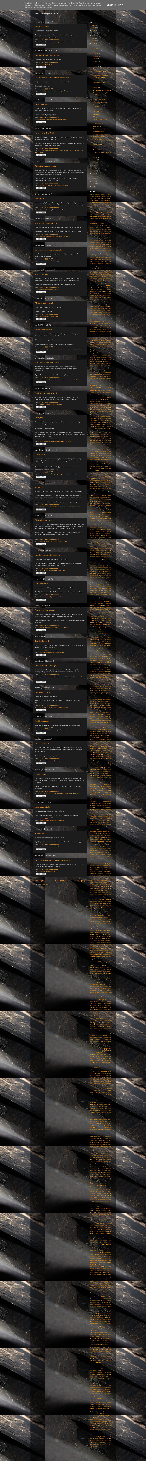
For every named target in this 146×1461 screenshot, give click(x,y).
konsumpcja (94, 620)
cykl (110, 323)
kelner (104, 575)
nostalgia (105, 826)
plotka (99, 917)
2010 (93, 186)
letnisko (107, 666)
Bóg (107, 288)
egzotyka (103, 407)
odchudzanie (99, 843)
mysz (105, 754)
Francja (42, 404)
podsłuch (42, 541)
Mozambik (105, 750)
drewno (102, 380)
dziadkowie (102, 395)
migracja (100, 727)
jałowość (56, 506)
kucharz (101, 651)
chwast (91, 314)
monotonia (93, 746)
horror (99, 509)
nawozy (97, 775)
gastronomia (108, 457)
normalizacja (108, 824)
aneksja (96, 218)
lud (96, 679)
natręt (98, 773)
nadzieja (98, 760)
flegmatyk (109, 446)
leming (95, 666)
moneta (98, 744)
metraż (109, 718)
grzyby (106, 488)
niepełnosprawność (106, 794)
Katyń (109, 571)
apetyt (101, 225)
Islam (104, 541)
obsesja (102, 835)
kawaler (95, 573)
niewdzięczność (94, 814)
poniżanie (103, 950)
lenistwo (99, 666)
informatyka (93, 527)
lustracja (101, 681)
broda (103, 291)
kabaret (42, 210)
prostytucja (58, 820)
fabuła (108, 434)
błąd (102, 284)
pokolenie (104, 938)
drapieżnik (98, 380)
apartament (92, 225)
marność (100, 699)
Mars (91, 701)
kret (95, 639)
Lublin (91, 679)
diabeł (109, 359)
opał (105, 860)
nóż (94, 829)
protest (52, 652)
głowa (45, 64)
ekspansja (92, 413)
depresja (109, 354)
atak (110, 237)
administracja (93, 198)
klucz (104, 586)
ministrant (99, 733)
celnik (91, 302)
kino (104, 579)
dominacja (92, 372)
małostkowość (107, 692)
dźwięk (109, 401)
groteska (99, 484)
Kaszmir (107, 569)
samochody (48, 846)
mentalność (92, 718)
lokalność (42, 236)
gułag (110, 488)
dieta (41, 793)
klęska (109, 582)
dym (110, 385)
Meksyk (109, 714)
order (110, 865)
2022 (93, 35)
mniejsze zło (93, 739)
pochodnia (99, 923)
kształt (109, 649)
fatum (97, 440)
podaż (97, 927)
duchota (91, 383)
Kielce (99, 577)
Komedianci (39, 199)
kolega (101, 592)
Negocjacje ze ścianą (42, 743)
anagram (109, 214)
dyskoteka (92, 392)
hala (101, 491)
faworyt (109, 440)
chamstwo (108, 304)
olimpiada (99, 858)
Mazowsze (101, 709)
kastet (110, 567)
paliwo (92, 880)
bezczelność (108, 261)
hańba (95, 493)
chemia (91, 308)
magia (109, 688)
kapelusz (92, 562)
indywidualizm (103, 524)
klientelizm (95, 584)
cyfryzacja (106, 323)
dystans (104, 394)
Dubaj (106, 382)
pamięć (103, 880)
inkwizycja (92, 529)
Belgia (107, 259)
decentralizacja (97, 340)
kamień (91, 558)
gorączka (109, 474)
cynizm (92, 325)
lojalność (98, 675)
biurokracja (100, 280)
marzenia (101, 703)
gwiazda (105, 490)
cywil (110, 325)
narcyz (56, 261)
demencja (101, 348)
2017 (93, 168)
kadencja (95, 554)
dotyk (95, 378)
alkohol (98, 208)
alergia (105, 206)
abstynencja (98, 196)
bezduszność (100, 263)
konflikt (102, 611)
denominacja (103, 352)
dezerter (91, 359)
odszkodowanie (93, 848)
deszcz (109, 355)
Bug (100, 297)
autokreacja (103, 242)
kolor (110, 594)
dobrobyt (92, 367)
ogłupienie (106, 850)
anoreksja (100, 220)
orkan (91, 869)
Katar (96, 571)
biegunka (95, 276)
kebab (100, 575)
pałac (98, 880)
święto (56, 316)
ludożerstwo (93, 681)
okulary (99, 856)
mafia (101, 688)
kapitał (105, 562)
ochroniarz (93, 841)
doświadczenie (107, 376)
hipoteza (100, 501)
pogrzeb (109, 936)
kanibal (106, 560)
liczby (95, 669)
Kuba (91, 651)
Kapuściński (105, 563)
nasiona (109, 769)
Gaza (101, 459)
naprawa (92, 767)
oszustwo (93, 873)
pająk (95, 879)
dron (110, 380)
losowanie (92, 677)
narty (95, 769)
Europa (42, 474)
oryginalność (97, 869)
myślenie (49, 64)
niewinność (93, 816)
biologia (109, 278)
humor (105, 510)
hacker (91, 491)
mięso (91, 727)
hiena (104, 497)
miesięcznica (108, 724)
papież (91, 886)
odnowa (91, 845)
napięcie (100, 765)
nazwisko (108, 775)
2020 (93, 40)
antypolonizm (108, 221)
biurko (95, 280)
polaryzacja (108, 940)
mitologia (97, 735)
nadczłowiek (97, 758)
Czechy (109, 329)
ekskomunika (108, 411)
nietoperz (101, 809)
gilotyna (109, 464)
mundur (107, 752)
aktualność (96, 204)
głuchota (92, 470)
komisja (98, 599)
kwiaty (91, 658)
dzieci (41, 707)
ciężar (103, 318)
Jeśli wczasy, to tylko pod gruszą (46, 223)
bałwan (96, 253)
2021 (93, 38)
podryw (91, 932)
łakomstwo (102, 682)
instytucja (103, 531)
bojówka (96, 287)
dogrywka (109, 368)
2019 (93, 43)
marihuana (108, 697)
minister (108, 731)
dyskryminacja (107, 392)
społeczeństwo (68, 379)
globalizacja (108, 466)
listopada (96, 48)
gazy (91, 461)
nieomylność (108, 792)
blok (107, 282)
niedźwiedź (102, 786)
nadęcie (103, 758)
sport (57, 846)
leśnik (103, 666)
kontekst (109, 620)
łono (107, 684)
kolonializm (104, 594)
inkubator (109, 527)
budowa (109, 295)
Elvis (91, 420)
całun (102, 301)
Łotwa (109, 684)
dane (94, 338)
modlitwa (96, 743)
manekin (109, 695)
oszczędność (107, 871)
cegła (104, 301)
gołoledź (95, 474)
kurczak (100, 654)
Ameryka (94, 212)
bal (98, 252)
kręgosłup (106, 639)
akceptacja (99, 202)
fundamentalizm (94, 455)
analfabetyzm (93, 216)
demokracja (107, 350)
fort (95, 449)
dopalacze (92, 374)
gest (110, 463)
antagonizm (108, 220)
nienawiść (108, 790)
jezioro (101, 550)
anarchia (104, 216)
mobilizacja (93, 741)
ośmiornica (100, 873)
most (109, 748)
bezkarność (101, 265)
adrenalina (103, 198)
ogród (100, 852)
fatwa (100, 440)
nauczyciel (51, 91)
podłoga (97, 928)
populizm (99, 954)
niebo (96, 780)
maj (96, 690)
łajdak (97, 682)
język (41, 570)
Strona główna (60, 880)
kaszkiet (103, 569)
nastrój (98, 771)
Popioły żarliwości (41, 774)
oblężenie (105, 831)
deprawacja (103, 353)
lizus (91, 673)
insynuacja (109, 531)
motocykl (92, 750)
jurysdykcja (92, 552)
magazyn (106, 688)
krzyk (95, 647)
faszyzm (92, 440)
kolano (91, 592)
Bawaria (99, 259)
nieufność (102, 811)
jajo (41, 316)
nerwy (98, 779)
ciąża (104, 314)
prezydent (51, 210)
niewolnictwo (107, 816)
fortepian (99, 449)
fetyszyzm (106, 442)
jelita (110, 548)
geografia (95, 463)
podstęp (103, 932)
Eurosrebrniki (40, 455)
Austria (101, 240)
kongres (99, 613)
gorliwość (92, 476)
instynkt (98, 531)
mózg (109, 750)
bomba (103, 287)
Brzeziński (92, 295)
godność (52, 261)
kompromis (92, 605)
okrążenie (109, 854)
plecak (95, 917)
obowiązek (98, 833)
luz (110, 681)
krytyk (99, 645)
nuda (97, 830)
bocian (97, 286)
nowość (106, 827)
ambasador (100, 210)
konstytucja (102, 618)
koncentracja (108, 607)
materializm (104, 707)
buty (91, 301)
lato (94, 660)
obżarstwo (92, 839)
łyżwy (109, 686)
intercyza (97, 535)
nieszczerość (108, 805)
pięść (95, 908)
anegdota (92, 218)
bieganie (42, 506)
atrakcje (109, 239)
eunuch (109, 430)
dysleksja (100, 394)
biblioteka (97, 274)
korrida (91, 630)
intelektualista (99, 533)
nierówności (59, 676)
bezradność (92, 268)
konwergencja (93, 626)
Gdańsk (95, 461)
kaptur (100, 563)
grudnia (96, 45)
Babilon (97, 250)
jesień (97, 550)
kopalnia (109, 626)
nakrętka (102, 763)
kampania (97, 558)
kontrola (101, 622)
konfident (92, 611)
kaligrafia (98, 556)
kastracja (92, 569)
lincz (103, 669)
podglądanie (103, 926)
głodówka (92, 468)
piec (110, 901)
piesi (110, 905)
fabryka (104, 434)
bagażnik (102, 250)
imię (110, 516)
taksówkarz (61, 652)
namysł (95, 765)
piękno (92, 908)
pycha (60, 404)
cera (91, 304)
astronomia (99, 237)
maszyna (108, 705)
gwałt (96, 490)
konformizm (108, 611)
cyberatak (101, 323)
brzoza (96, 295)
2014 (93, 176)
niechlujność (108, 780)
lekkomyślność (107, 664)
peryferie (101, 899)
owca (104, 875)
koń (106, 626)
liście (96, 671)
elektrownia (108, 416)
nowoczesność (101, 827)
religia (52, 236)
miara (101, 722)
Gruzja (105, 486)
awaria (96, 248)
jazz (100, 546)
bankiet (95, 255)
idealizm (109, 512)
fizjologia (92, 446)
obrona (92, 835)
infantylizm (92, 525)
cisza (95, 319)
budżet (42, 349)
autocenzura (92, 242)
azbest (100, 248)
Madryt (98, 688)
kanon (109, 560)
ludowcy (109, 679)
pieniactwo (92, 905)
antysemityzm (93, 223)
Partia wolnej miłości (42, 807)
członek (101, 333)
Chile (95, 308)
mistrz (109, 733)
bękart (104, 272)
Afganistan (97, 200)
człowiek (42, 119)
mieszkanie (108, 726)
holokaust (108, 505)
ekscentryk (103, 409)
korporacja (108, 628)
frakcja (91, 451)
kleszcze (100, 582)
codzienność (93, 321)
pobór (98, 921)
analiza (99, 216)
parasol (91, 888)
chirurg (102, 308)
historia (92, 503)
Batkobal (95, 259)
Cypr (97, 325)
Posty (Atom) (45, 884)
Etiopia (97, 430)
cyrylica (105, 325)
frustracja (92, 453)
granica (47, 150)
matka (91, 709)
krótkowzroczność (95, 643)
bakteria (95, 252)
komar (99, 596)
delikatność (102, 346)
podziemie (98, 934)
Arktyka (104, 231)
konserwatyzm (94, 618)
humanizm (100, 510)
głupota (97, 470)
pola (99, 940)
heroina (97, 497)
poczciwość (104, 925)
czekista (100, 331)
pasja (91, 892)
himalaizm (97, 499)
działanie (98, 397)
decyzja (103, 340)
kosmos (100, 632)
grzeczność (101, 488)
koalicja (104, 588)
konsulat (109, 618)
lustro (105, 681)
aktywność (106, 204)
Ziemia (41, 152)
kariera (95, 567)
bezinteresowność (94, 265)
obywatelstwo (108, 837)
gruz (103, 486)
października (97, 51)
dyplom (109, 387)
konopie (109, 614)
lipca (95, 58)
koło (96, 596)
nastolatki (92, 771)
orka (110, 867)
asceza (91, 235)
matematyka (96, 707)
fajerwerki (95, 436)
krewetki (101, 639)
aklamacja (104, 202)
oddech (66, 793)
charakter (96, 306)
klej (90, 582)
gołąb (91, 474)
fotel (103, 449)
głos (96, 468)
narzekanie (100, 769)
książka (100, 649)
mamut (99, 695)
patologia (92, 894)
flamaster (104, 446)
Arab (97, 227)
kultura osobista (107, 653)
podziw (105, 934)
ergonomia (109, 426)
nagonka (92, 762)
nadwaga (92, 760)
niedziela (96, 786)
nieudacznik (108, 809)
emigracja (93, 422)
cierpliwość (93, 318)
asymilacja (105, 237)
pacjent (103, 877)
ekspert (97, 413)
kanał (96, 560)
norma (103, 824)
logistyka (92, 675)
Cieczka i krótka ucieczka (44, 520)
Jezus (105, 550)
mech (94, 710)
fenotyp (97, 442)
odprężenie (98, 846)
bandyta (106, 254)
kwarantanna (104, 656)
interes (103, 535)
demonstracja (94, 352)
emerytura (108, 420)
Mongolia (103, 744)
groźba (107, 484)
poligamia (103, 942)
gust (94, 490)
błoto (110, 284)
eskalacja (100, 428)
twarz (57, 441)
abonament (103, 194)
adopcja (98, 198)
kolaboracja (104, 590)
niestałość (109, 803)
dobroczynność (101, 367)
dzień (109, 399)
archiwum (99, 229)
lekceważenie (93, 664)
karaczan (100, 565)
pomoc (97, 948)
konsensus (109, 616)
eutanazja (101, 432)
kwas (110, 656)
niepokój (109, 796)
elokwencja (108, 418)
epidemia (93, 426)
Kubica (97, 651)
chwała (109, 312)
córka (101, 321)
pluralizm (106, 917)
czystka (95, 335)
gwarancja (100, 490)
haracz (99, 493)
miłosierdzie (93, 731)
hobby (106, 503)
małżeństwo (101, 694)
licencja (109, 668)
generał (42, 730)
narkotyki (103, 768)
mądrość (106, 709)
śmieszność (58, 210)
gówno (103, 480)
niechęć (101, 780)
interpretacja (93, 537)
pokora (109, 938)
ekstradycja (92, 414)
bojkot (91, 287)
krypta (109, 643)
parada (98, 886)
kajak (104, 554)
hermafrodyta (48, 730)
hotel (104, 509)
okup (104, 856)
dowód (99, 378)
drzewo (99, 382)
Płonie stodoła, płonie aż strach (46, 393)
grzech (95, 488)
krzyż (103, 647)
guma (91, 490)
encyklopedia (93, 424)
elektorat (102, 416)
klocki (109, 584)
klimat (51, 150)
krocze (109, 639)
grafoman (92, 482)
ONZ (96, 860)
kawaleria (99, 573)
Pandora (96, 882)
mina (103, 731)
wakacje (62, 236)
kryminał (105, 643)
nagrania (103, 761)
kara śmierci (93, 565)
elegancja (98, 416)
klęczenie (105, 582)
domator (109, 370)
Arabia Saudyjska (105, 227)
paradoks (103, 886)
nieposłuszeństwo (107, 797)
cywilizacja (51, 506)
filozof (95, 444)
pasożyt (95, 892)
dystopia (109, 394)
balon (109, 252)
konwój (102, 626)
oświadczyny (108, 873)
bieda (104, 274)
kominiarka (92, 599)
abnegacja (97, 194)
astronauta (92, 237)
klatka (98, 580)
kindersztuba (99, 579)
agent (109, 200)
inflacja (98, 526)
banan (47, 42)
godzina (104, 472)
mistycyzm (92, 735)
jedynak (107, 548)
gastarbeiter (103, 457)
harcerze (104, 493)
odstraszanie (108, 846)
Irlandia (92, 541)
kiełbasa (103, 577)
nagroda (109, 762)
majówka (105, 690)
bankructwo (101, 255)
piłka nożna (106, 907)
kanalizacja (92, 560)
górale (91, 480)
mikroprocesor (93, 729)
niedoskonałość (107, 784)
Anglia (105, 218)
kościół (47, 404)
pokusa (95, 940)
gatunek (96, 459)
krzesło (91, 647)
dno (107, 363)
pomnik (92, 948)
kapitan (109, 562)
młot (107, 737)
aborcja (108, 194)
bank (91, 255)
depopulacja (93, 354)
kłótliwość (95, 588)
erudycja (92, 428)
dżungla (96, 403)
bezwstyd (108, 270)
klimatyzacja (105, 584)
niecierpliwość (93, 782)
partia (91, 890)
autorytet (108, 244)
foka (101, 447)
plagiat (107, 913)
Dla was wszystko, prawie (44, 303)
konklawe (92, 614)
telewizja (53, 441)
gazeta (105, 459)
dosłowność (100, 376)
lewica (91, 668)
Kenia (107, 575)
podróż (48, 236)
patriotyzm (107, 894)
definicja (104, 342)
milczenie (99, 729)
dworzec (105, 383)
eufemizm (101, 430)
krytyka (104, 645)
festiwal (101, 442)
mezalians (95, 720)
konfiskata (97, 611)
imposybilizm (93, 520)
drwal (95, 382)
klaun (101, 580)
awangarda (104, 246)
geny (91, 463)
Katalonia (92, 571)
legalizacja (92, 662)
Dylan (98, 385)
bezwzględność (93, 272)
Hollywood (100, 505)
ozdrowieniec (93, 877)
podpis (104, 930)
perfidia (65, 676)
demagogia (108, 346)
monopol (109, 744)
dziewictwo (92, 401)
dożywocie (108, 378)
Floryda (91, 447)
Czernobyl (92, 333)
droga (106, 380)
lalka (105, 658)
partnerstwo (96, 890)
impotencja (99, 520)
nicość (91, 781)
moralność (104, 746)
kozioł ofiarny (96, 635)
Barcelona (101, 257)
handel (91, 493)
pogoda (98, 936)
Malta (102, 692)
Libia (105, 668)
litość (106, 671)
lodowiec (100, 673)
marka (96, 699)
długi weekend (96, 363)
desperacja (95, 355)
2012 (93, 181)
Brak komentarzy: (54, 39)
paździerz (105, 896)
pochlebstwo (93, 923)
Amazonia (92, 209)
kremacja (92, 639)
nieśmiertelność (107, 807)
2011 (93, 184)
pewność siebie (96, 901)
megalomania (101, 714)
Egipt (97, 405)
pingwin (91, 910)
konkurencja (98, 614)
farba (103, 438)
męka (105, 720)
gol (108, 472)
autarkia (105, 240)
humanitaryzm (93, 510)
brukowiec (99, 293)
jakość (109, 543)
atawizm (42, 42)
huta (95, 512)
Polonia (109, 944)
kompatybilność (98, 601)
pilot (99, 908)
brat (101, 289)
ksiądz (46, 707)
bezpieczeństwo (100, 267)
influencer (103, 525)
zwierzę (37, 679)
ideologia (92, 514)
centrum (104, 302)
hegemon (97, 495)
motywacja (48, 627)
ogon (110, 850)
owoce (56, 42)
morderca (93, 748)
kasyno (96, 569)
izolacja (92, 543)
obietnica (99, 831)
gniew (109, 471)
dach (102, 336)
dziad (96, 395)
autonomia (92, 244)
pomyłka (103, 948)
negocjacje (54, 760)
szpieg (55, 541)
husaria (91, 512)
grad (110, 480)
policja (47, 541)
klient (91, 584)
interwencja (102, 537)
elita (104, 418)
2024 (93, 30)
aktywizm (101, 204)
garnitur (98, 457)
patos (96, 894)
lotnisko (100, 677)
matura (42, 185)
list (60, 506)
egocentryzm (103, 405)
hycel (97, 512)
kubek (94, 651)
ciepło (104, 316)
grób (110, 484)
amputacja (97, 214)
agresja (92, 202)
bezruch (103, 268)
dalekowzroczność (107, 336)
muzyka (100, 754)
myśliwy (92, 756)
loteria (96, 677)
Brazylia (92, 291)
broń (106, 291)
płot (104, 919)
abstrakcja (92, 196)
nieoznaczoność (93, 794)
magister (92, 690)
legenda (98, 662)
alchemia (101, 206)
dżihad (91, 403)
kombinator (108, 596)
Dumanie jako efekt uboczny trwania (48, 55)
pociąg (109, 923)
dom (105, 370)
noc (110, 822)
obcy (110, 829)
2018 (93, 165)
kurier (106, 654)
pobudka (103, 921)
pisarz (105, 912)
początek (98, 925)
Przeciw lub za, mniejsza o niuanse (47, 363)
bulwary (104, 297)
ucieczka (60, 541)
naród (109, 767)
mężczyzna (59, 119)
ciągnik (100, 314)
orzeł (102, 869)
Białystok (92, 274)
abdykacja (92, 194)
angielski (100, 218)
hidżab (101, 497)
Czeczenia (92, 331)
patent (109, 892)
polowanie (92, 946)
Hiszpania (98, 503)
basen (110, 257)
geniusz (109, 461)
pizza (94, 913)
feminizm (92, 442)
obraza (60, 570)
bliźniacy (100, 282)
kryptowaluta (93, 645)
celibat (109, 301)
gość (97, 478)
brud (110, 291)
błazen (98, 283)
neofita (105, 777)
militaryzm (108, 729)
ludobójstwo (102, 679)
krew (98, 639)
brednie (99, 291)
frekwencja (105, 451)
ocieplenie (62, 150)
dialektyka (92, 361)
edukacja (101, 403)
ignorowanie (92, 516)
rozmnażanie (67, 349)
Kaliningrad (103, 556)
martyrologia (43, 91)
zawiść (60, 627)
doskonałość (93, 376)
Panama (109, 880)
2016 (93, 171)
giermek (98, 464)
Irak (108, 539)
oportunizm (96, 863)
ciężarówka (108, 317)
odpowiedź (92, 846)
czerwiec (96, 333)
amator (109, 208)
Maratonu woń (40, 834)
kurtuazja (92, 656)
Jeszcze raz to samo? (42, 274)
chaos (91, 306)
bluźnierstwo (93, 284)
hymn (104, 512)
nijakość (92, 822)
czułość (91, 335)
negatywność (92, 777)
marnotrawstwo (107, 699)
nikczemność (97, 822)
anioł (110, 218)
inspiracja (92, 531)
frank (100, 451)
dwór (110, 383)
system (56, 871)
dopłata (101, 374)
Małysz (95, 694)
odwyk (102, 848)
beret (110, 259)
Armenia (109, 231)
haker (98, 491)
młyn (110, 737)
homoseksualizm (49, 474)
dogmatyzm (101, 369)
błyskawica (92, 285)
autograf (98, 242)
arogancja (92, 233)
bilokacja (95, 278)
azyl (91, 250)
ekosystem (92, 409)
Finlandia (109, 444)
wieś (77, 676)
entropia (103, 424)
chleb (106, 308)
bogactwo (102, 286)
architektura (93, 229)
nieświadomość (93, 809)
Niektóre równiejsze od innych (46, 666)
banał (99, 254)
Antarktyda (92, 221)
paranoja (108, 886)
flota (95, 447)
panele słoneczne (103, 882)
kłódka (91, 588)
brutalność (109, 293)
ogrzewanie (104, 852)
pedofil (97, 897)
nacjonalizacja (99, 756)
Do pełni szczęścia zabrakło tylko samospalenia (52, 78)
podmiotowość (108, 928)
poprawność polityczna (104, 952)
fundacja (109, 453)
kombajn (103, 596)
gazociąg (109, 459)
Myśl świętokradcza (42, 721)
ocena (52, 185)
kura (97, 654)
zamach (67, 236)
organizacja (97, 867)
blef (110, 280)
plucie (102, 917)
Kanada (109, 558)
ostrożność (99, 871)
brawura (109, 289)
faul (102, 440)
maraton (64, 506)
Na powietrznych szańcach (44, 133)
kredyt (109, 637)
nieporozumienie (53, 570)
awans (109, 246)
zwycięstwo (69, 91)
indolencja (93, 524)
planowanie (97, 915)
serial (48, 441)
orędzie (91, 867)
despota (100, 355)
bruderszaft (92, 293)
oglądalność (96, 850)
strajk (63, 91)
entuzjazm (108, 424)
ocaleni (96, 839)
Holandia (92, 505)
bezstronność (92, 270)
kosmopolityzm (93, 632)
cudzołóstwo (108, 321)
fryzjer (100, 453)
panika (109, 882)
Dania (104, 338)
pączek (109, 896)
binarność (42, 379)
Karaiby (104, 565)
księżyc (105, 649)
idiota (98, 514)
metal (102, 718)
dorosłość (109, 374)
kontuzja (98, 624)
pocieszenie (93, 925)
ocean (101, 839)
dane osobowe (99, 338)
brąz (96, 291)
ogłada (101, 850)
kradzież (104, 635)
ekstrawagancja (100, 414)
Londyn (109, 675)
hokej (109, 503)
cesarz (103, 304)
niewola (100, 816)
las (107, 658)
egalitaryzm (92, 405)
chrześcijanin (98, 312)
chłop (109, 308)
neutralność (108, 779)
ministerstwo (93, 733)
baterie (91, 259)
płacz (91, 919)
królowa (109, 641)
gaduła (109, 455)
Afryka (42, 150)
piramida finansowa (94, 912)
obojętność (93, 833)
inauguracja (95, 522)
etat (94, 430)
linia (106, 669)
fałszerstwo (106, 436)
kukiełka (109, 651)
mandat (104, 695)
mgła (98, 722)
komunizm (100, 607)
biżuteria (107, 280)
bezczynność (93, 263)
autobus (109, 240)
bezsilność (108, 268)
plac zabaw (98, 913)
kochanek (92, 590)
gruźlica (109, 486)
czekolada (104, 331)
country (98, 321)
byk (93, 301)
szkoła (82, 349)
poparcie (92, 952)
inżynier (104, 539)
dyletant (106, 385)
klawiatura (105, 580)
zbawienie (65, 707)
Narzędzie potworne (42, 27)
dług (91, 363)
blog (104, 282)
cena (94, 303)
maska (109, 703)
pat (107, 892)
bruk (96, 293)
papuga (95, 886)
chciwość (108, 306)
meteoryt (106, 718)
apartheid (97, 225)
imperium (104, 518)
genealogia (99, 461)
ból (94, 289)
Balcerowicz (102, 252)
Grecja (109, 482)
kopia (91, 628)
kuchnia (105, 651)
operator (97, 861)
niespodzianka (102, 803)
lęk (94, 667)
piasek (67, 150)
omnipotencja (108, 858)
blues (109, 282)
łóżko (101, 686)
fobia (98, 447)
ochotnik (109, 839)
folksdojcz (105, 447)
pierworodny (105, 905)
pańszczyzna (98, 884)
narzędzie (105, 769)
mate (91, 707)
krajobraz (109, 635)
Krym (101, 643)
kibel (110, 575)
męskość (109, 720)
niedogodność (108, 782)
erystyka (95, 428)
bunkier (91, 299)
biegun (91, 276)
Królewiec (102, 641)
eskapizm (104, 428)
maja (95, 64)
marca (95, 157)
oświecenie (92, 875)
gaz (99, 459)
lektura (91, 666)
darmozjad (109, 338)
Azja (110, 248)
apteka (91, 227)
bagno (105, 250)
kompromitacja (101, 605)
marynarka (92, 703)
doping (97, 374)
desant (91, 355)
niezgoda (109, 818)
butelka (109, 299)
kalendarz (108, 554)
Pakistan (99, 878)
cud (104, 321)
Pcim (91, 897)
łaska (95, 684)
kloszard (97, 586)
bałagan (92, 254)
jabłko (99, 543)
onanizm (92, 860)
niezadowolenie (93, 818)
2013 (93, 178)
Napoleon (106, 765)
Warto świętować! (41, 584)
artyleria (98, 233)
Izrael (96, 543)
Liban (97, 668)
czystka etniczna (102, 335)
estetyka (109, 428)
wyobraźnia (68, 441)
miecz (94, 724)
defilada (100, 342)
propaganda (63, 474)
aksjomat (109, 202)
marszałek (46, 820)
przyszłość (76, 793)
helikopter (103, 495)
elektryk (100, 418)
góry (99, 480)
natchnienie (92, 773)
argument (98, 231)
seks (70, 42)
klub (101, 586)
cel (46, 506)
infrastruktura (101, 527)
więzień (65, 541)
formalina (92, 449)
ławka (102, 684)
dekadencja (98, 344)
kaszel (99, 569)
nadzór (102, 760)
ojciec (109, 852)
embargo (102, 420)
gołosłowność (100, 474)
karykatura (105, 567)
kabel (101, 552)
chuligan (105, 312)
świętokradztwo (64, 730)
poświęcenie (46, 316)
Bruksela (104, 293)
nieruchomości (107, 801)
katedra (106, 571)
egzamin (98, 407)
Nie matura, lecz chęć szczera (45, 166)
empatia (47, 261)
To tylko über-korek (42, 641)
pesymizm (108, 899)
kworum (95, 658)
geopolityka (105, 463)
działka (103, 397)
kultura (101, 653)
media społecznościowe (103, 712)
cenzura (51, 42)
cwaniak (96, 323)
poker (96, 938)
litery (103, 671)
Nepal (110, 777)
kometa (102, 597)
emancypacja (95, 420)
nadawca (92, 758)
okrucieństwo (93, 856)
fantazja (98, 438)
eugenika (106, 430)
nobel (107, 822)
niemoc (109, 788)
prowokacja (65, 42)
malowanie (98, 692)
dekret (109, 344)
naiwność (60, 793)
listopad (92, 671)
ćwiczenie (97, 336)
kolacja (109, 590)
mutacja (92, 754)
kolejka (109, 592)
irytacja (100, 541)
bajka (91, 252)
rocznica (56, 597)
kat (110, 569)
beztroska (101, 270)
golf (110, 472)
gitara (102, 466)
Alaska (91, 206)
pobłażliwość (93, 921)
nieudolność (93, 811)
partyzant (101, 890)
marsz (95, 701)
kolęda (97, 594)
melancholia (92, 716)
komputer (51, 379)
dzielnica (98, 399)
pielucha (109, 903)
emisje (99, 422)
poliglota (109, 942)
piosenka (103, 910)
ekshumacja (101, 411)
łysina (106, 686)
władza (62, 441)
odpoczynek (97, 845)
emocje (104, 422)
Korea (94, 628)
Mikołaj (104, 727)
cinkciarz (92, 319)
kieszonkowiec (93, 579)
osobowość (92, 871)
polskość (104, 946)
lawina (99, 660)
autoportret (98, 244)
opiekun (102, 862)
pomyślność (92, 950)
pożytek (73, 506)
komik (106, 597)
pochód (104, 923)
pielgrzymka (103, 903)
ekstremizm (108, 414)
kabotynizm (106, 552)
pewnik (91, 901)
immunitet (92, 518)
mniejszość (102, 739)
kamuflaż (104, 558)
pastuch (99, 892)
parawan (96, 888)
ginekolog (98, 466)
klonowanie (92, 586)
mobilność (98, 741)
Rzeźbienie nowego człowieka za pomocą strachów (53, 860)
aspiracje (109, 235)
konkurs (104, 614)
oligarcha (92, 858)
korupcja (103, 630)
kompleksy (93, 603)
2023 (93, 33)
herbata (109, 495)
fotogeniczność (108, 449)
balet (107, 252)
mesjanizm (97, 718)
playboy (106, 915)
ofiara (60, 261)
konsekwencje (101, 616)
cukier (91, 323)
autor (103, 244)
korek (41, 652)
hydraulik (101, 512)
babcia (94, 250)
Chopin (99, 310)
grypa (91, 488)
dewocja (109, 357)
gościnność (93, 478)
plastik (102, 915)
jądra (102, 546)
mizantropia (108, 735)
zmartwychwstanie (49, 289)
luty (108, 681)
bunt (95, 299)
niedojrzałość (93, 784)
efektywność (108, 403)
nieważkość (108, 812)
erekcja (103, 426)
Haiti (95, 491)
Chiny (98, 308)
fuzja (107, 455)
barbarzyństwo (94, 257)
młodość (98, 737)
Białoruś (109, 272)
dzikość (99, 401)
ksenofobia (56, 150)
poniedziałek (98, 950)
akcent (95, 202)
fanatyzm (92, 438)
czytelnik (92, 336)
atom (105, 239)
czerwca (96, 61)
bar (110, 255)
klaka (107, 579)
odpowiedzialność (106, 845)
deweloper (104, 357)
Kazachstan (108, 573)
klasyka (94, 580)
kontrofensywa (93, 622)
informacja (108, 526)
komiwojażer (104, 599)
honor (95, 509)
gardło (94, 457)
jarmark (105, 544)
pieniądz (56, 474)
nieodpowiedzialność (95, 792)
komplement (100, 603)
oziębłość (99, 877)
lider (98, 669)
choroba (103, 310)
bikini (110, 276)
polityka (65, 119)
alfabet (109, 206)
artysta (102, 233)
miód (106, 733)
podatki (92, 927)
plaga (103, 913)
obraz (106, 833)
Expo (101, 434)
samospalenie (57, 91)
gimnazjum (92, 466)
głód (110, 468)
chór (91, 312)
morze (99, 748)
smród (53, 846)
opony (91, 863)
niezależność (102, 818)
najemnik (97, 763)
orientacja (106, 867)
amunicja (103, 214)
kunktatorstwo (93, 654)
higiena (91, 499)
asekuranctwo (96, 235)
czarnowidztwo (93, 329)
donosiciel (108, 372)
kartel (98, 567)
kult (98, 653)
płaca (110, 917)
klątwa (109, 581)
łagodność (53, 119)
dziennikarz (104, 400)
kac (110, 552)
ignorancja (108, 514)
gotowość (105, 478)
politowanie (92, 944)
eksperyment (103, 413)
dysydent (92, 395)
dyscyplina (108, 390)
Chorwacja (108, 310)
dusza (100, 383)
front (110, 451)
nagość (97, 762)
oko (52, 627)
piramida (51, 404)
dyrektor (103, 390)
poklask (99, 938)
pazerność (95, 896)
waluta (68, 474)
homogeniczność (93, 507)
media (91, 712)
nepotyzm (92, 779)
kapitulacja (92, 564)
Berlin (91, 261)
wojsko (37, 152)
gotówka (109, 478)
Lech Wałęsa (108, 660)
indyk (98, 524)
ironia (96, 541)
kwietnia (96, 66)
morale (98, 746)
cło (102, 319)
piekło (91, 903)
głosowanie (101, 468)
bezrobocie (98, 268)
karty (101, 567)
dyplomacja (95, 390)
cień (102, 316)
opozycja (108, 864)
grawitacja (104, 482)
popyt (104, 954)
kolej (105, 592)
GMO (102, 470)
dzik (97, 401)
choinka (95, 310)
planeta (91, 915)
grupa (100, 486)
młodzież (55, 793)
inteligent (92, 535)
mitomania (102, 735)
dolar (101, 370)
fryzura (104, 453)
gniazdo (105, 470)
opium (106, 861)
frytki (97, 453)
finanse (99, 444)
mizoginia (92, 737)
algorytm (92, 208)
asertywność (103, 235)
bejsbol (103, 259)
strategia (73, 349)
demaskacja (93, 348)
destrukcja (104, 355)
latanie (91, 660)
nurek (101, 829)
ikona (102, 516)
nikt (101, 822)
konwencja (108, 624)
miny (103, 733)
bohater (108, 286)
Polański (102, 940)
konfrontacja (93, 613)
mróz (94, 752)
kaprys (97, 563)
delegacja (92, 346)
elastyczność (92, 416)
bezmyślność (108, 265)
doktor (98, 370)
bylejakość (97, 301)
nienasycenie (100, 790)
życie (56, 289)
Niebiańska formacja (42, 692)
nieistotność (108, 786)
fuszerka (100, 455)
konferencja (108, 609)
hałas (109, 492)
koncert (97, 609)
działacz (92, 397)
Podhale (109, 926)
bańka (107, 255)
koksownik (97, 590)
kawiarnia (104, 573)
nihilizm (109, 820)
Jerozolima (92, 550)
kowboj (109, 634)
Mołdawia (109, 742)
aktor (41, 441)
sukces (78, 349)
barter (106, 257)
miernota (98, 724)
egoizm (42, 261)
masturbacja (102, 705)
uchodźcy (77, 150)
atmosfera (101, 239)
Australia (95, 240)
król (96, 641)
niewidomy (101, 814)
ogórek (91, 852)
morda (109, 746)
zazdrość (65, 627)
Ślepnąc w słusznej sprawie (45, 610)
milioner (104, 729)
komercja (98, 598)
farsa (106, 438)
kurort (109, 654)
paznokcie (101, 896)
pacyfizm (109, 877)
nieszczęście (93, 807)
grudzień (96, 486)
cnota (109, 319)
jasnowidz (96, 546)
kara (110, 564)
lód (110, 677)
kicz (96, 577)
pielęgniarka (97, 903)
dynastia (98, 387)
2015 (93, 173)
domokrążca (97, 372)
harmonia (109, 493)
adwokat (109, 198)
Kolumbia (92, 596)
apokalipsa (107, 225)
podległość (92, 928)
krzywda (99, 647)
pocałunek (108, 921)
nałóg (109, 764)
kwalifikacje (97, 656)
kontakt (102, 620)
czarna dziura (102, 327)
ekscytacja (108, 409)
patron (91, 896)
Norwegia (99, 826)
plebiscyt (92, 917)
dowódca (103, 378)
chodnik (91, 310)
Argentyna (92, 231)
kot (106, 634)
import (109, 518)
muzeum (96, 754)
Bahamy (109, 250)
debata (91, 340)
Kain (102, 554)
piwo (91, 913)
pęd (101, 901)
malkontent (92, 692)
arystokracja (108, 233)
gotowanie (100, 478)
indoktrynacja (108, 522)
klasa (110, 579)
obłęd (109, 831)
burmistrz (102, 299)
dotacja (42, 676)
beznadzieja (93, 267)
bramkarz (97, 289)
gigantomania (104, 464)
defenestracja (108, 340)
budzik (91, 297)
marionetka (92, 699)
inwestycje (93, 539)
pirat (101, 912)
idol (102, 514)
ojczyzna (92, 854)
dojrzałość (92, 370)
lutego (95, 160)
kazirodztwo (93, 575)
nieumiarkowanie (94, 813)
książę (95, 649)
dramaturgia (92, 380)
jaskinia (92, 546)
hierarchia (108, 497)
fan (110, 436)
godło (96, 472)
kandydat (101, 560)
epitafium (99, 426)
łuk (104, 686)
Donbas (103, 372)
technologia (76, 379)
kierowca (108, 577)
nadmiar (108, 758)
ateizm (96, 239)
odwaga (99, 848)
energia (98, 424)
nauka (92, 775)
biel (98, 276)
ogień (91, 850)
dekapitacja (104, 344)
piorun (98, 910)
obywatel (102, 837)
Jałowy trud (39, 487)
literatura (99, 671)
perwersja (96, 899)
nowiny (95, 827)
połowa (109, 946)
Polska (46, 210)
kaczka (91, 554)
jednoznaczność (101, 548)
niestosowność (93, 805)
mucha (97, 752)
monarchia (92, 744)
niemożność (93, 790)
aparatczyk (109, 223)
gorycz (99, 476)
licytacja (92, 669)
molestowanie (102, 743)
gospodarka (107, 477)
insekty (109, 529)
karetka (91, 567)
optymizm (105, 865)
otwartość (99, 875)
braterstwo (104, 289)
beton (102, 261)
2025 (93, 28)
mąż (110, 709)
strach (51, 871)
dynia (104, 387)
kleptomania (95, 582)
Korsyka (96, 630)
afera (91, 200)
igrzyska (98, 516)
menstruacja (108, 716)
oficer (109, 848)
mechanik (99, 710)
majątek (100, 690)
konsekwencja (93, 616)
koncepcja (92, 609)
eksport (109, 413)
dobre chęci (104, 365)
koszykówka (96, 633)
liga (101, 669)
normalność (93, 826)
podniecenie (92, 930)
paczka (91, 878)
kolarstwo (96, 592)
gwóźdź (109, 490)
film (91, 444)
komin (109, 597)
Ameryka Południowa (105, 212)
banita (109, 253)
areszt (109, 229)
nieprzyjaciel (108, 799)
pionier (95, 910)
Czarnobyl (109, 327)
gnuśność (92, 472)
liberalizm (101, 668)
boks (99, 287)
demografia (47, 349)
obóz (103, 833)
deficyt (96, 342)
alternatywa (104, 208)
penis (59, 42)
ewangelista (92, 434)
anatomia (109, 216)
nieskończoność (93, 803)
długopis (103, 363)
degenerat (108, 342)
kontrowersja (108, 622)
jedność (96, 548)
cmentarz (105, 319)
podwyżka (60, 349)
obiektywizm (93, 831)
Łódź (91, 686)
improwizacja (106, 520)
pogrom (103, 936)
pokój (91, 940)
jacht (103, 543)
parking (102, 888)
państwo (92, 884)
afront (102, 200)
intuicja (109, 537)
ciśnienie (99, 319)
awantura (92, 248)
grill (96, 484)
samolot (72, 150)
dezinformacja (97, 359)
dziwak (106, 401)
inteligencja (108, 533)
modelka (92, 742)
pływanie (109, 919)
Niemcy (46, 570)
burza (106, 299)
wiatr (82, 150)
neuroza (102, 779)
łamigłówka (108, 682)
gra (107, 480)
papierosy (108, 884)
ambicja (109, 210)
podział (57, 379)
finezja (103, 444)
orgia (102, 867)
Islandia (109, 541)
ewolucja (97, 434)
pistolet (109, 912)
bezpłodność (108, 267)
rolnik (69, 676)
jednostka (92, 548)
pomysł (109, 948)
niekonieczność (93, 788)
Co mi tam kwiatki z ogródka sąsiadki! (49, 250)
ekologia (45, 793)
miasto (69, 506)
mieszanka (92, 725)
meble (91, 710)
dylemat (102, 385)
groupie (103, 484)
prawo (62, 185)
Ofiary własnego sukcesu (44, 330)
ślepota (56, 627)
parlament (57, 185)
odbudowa (92, 843)
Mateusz (109, 707)
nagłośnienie (108, 760)
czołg (109, 333)
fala (99, 436)
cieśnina (99, 317)
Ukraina (64, 210)
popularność (93, 954)
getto (91, 464)
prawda (62, 379)
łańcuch (91, 684)
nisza (104, 822)
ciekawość (108, 314)
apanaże (102, 223)
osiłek (106, 869)
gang (91, 457)
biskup (91, 280)
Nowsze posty (40, 880)
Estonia (91, 430)
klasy (91, 581)
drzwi (103, 382)
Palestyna (108, 879)
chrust (93, 312)
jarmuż (109, 544)
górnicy (96, 480)
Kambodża (109, 556)
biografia (105, 278)
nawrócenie (102, 775)
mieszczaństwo (99, 726)
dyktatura (93, 386)
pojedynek (92, 938)
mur (110, 752)
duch (110, 382)
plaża (109, 915)
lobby (95, 673)
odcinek (104, 843)
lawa (96, 660)
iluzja (106, 516)
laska (110, 658)
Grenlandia (92, 484)
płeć (58, 730)
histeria (109, 501)
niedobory (101, 782)
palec (104, 878)
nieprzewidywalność (95, 799)
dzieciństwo (93, 399)
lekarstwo (103, 662)
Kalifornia (92, 556)
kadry (99, 554)
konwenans (102, 624)
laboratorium (100, 658)
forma (109, 448)
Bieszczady (105, 276)
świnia (73, 676)
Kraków (92, 637)
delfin (45, 441)
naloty (105, 763)
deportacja (98, 353)
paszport (103, 892)
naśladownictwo (107, 771)
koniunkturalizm (107, 613)
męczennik (101, 720)
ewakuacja (108, 432)
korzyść (109, 630)
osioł (110, 869)
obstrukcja (92, 837)
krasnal (97, 637)
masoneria (95, 705)
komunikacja (93, 607)
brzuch (99, 295)
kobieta (48, 119)
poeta (109, 934)
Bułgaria (109, 297)
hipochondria (108, 499)
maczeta (94, 688)
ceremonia (94, 304)
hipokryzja (93, 501)
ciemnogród (92, 316)
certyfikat (99, 304)
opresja (93, 865)
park (99, 888)
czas (104, 329)
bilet (91, 278)
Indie (103, 522)
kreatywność (103, 637)
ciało (41, 64)
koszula (109, 632)
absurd (104, 196)
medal (109, 710)
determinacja (93, 357)
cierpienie (108, 316)
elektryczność (93, 418)
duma (96, 383)
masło (91, 705)
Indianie (100, 522)
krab (101, 635)
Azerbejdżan (105, 248)
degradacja (92, 344)
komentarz (92, 598)
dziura (103, 401)
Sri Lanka (57, 236)
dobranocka (97, 365)
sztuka (73, 42)
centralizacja (99, 302)
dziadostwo (108, 395)
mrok (91, 752)
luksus (97, 681)
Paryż (110, 890)
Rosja (51, 541)
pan (106, 880)
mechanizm (104, 710)
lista (110, 669)
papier (103, 884)
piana (104, 901)
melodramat (100, 716)
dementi (109, 348)
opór (91, 865)
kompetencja (107, 601)
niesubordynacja (100, 805)
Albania (96, 206)
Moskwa (105, 748)
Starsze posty (80, 880)
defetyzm (92, 342)
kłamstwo (108, 586)
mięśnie (95, 727)
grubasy (92, 486)
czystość (109, 335)
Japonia (101, 545)
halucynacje (105, 491)
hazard (91, 495)
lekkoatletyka (100, 664)
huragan (109, 510)
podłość (102, 928)
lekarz (109, 662)
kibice (92, 577)
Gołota (105, 474)
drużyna (92, 382)
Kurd (103, 654)
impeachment (99, 518)
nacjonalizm (108, 756)
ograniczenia (96, 852)
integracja (92, 533)
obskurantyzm (108, 835)
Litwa (109, 671)
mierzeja (102, 724)
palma (95, 880)
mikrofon (109, 727)
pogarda (92, 936)
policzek (98, 942)
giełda (94, 464)
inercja (109, 524)
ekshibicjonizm (93, 411)
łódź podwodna (96, 686)
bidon (101, 274)
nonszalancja (98, 824)
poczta (109, 925)
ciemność (97, 316)
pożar (56, 404)
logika (109, 673)
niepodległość (101, 796)
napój (110, 765)
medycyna (92, 714)
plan (110, 913)
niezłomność (93, 820)
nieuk (109, 811)
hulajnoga (108, 509)
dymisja (92, 387)
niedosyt (92, 786)
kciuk (97, 575)
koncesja (102, 609)
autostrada (92, 246)
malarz (109, 690)
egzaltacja (92, 407)
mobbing (109, 739)
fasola (110, 438)
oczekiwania (108, 841)
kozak (91, 635)
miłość (99, 731)
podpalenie (99, 930)
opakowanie (100, 860)
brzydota (104, 295)
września (96, 53)
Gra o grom (39, 418)
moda (109, 741)
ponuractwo (108, 950)
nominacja (92, 824)
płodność (100, 919)
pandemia (92, 882)
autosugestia (98, 246)
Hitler (103, 503)
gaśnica (91, 459)
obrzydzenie (97, 835)
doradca (104, 374)
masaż (106, 703)
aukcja (91, 240)
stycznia (96, 162)
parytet (106, 890)
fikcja (110, 442)
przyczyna (79, 506)
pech (93, 897)
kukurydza (92, 652)
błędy (106, 284)
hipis (41, 820)
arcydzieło (104, 229)
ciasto (97, 314)
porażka (92, 956)
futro (104, 455)
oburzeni (97, 837)
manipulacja (52, 676)
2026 (93, 25)
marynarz (97, 703)
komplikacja (108, 603)
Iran (110, 539)
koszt (106, 632)
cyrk (101, 325)
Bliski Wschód (93, 282)
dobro (109, 365)
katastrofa (42, 597)
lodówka (105, 673)
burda (98, 299)
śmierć (42, 289)
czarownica (99, 329)
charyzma (102, 306)
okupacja (108, 856)
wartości (73, 474)
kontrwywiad (93, 624)
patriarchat (100, 894)
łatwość (98, 684)
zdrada (77, 474)
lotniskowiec (106, 677)
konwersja (98, 626)
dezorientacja (104, 359)
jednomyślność (107, 546)
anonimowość (93, 220)
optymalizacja (99, 865)
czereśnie (109, 331)
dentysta (109, 352)
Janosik (96, 544)
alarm (110, 204)
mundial (102, 752)
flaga (100, 446)
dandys (91, 338)
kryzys (109, 645)
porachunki (108, 954)
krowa (46, 676)
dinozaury (108, 361)
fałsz (47, 379)
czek (96, 331)
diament (100, 361)
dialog (96, 361)
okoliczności (102, 854)
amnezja (91, 214)
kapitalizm (98, 562)
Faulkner (105, 440)
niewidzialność (108, 814)
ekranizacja (97, 409)
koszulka (92, 633)
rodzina (52, 316)
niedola (100, 784)
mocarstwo (104, 741)
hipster (104, 501)
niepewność (93, 796)
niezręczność (101, 820)
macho (91, 688)
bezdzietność (108, 263)
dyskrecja (99, 392)
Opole (109, 861)
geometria (100, 462)
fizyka (96, 446)
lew (110, 666)
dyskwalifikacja (93, 394)
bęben (100, 272)
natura (102, 773)
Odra (103, 846)
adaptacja (109, 196)
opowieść (102, 863)
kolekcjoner (92, 594)
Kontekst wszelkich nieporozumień (47, 555)
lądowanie (103, 660)
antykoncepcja (100, 221)
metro (91, 720)
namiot (91, 765)
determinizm (99, 357)
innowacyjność (101, 529)
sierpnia (96, 56)
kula (96, 652)
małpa (91, 694)
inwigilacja (99, 539)
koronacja (103, 628)
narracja (92, 769)
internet (42, 627)
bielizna (101, 276)
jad (105, 543)
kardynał (109, 565)
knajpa (99, 588)
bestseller (97, 261)
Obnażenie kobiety (41, 104)
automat (109, 242)
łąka (104, 684)
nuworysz (105, 829)
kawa (91, 573)
